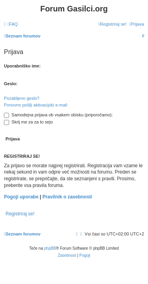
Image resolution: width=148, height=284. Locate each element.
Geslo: (10, 83)
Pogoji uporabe (21, 197)
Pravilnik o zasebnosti (67, 197)
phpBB (50, 248)
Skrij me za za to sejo (28, 122)
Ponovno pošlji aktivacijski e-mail (35, 105)
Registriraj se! (20, 214)
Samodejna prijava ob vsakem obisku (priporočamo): (58, 114)
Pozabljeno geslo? (21, 98)
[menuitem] (12, 24)
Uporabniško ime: (22, 66)
